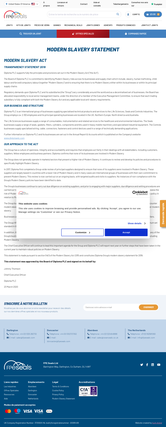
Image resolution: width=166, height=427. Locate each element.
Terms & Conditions (60, 386)
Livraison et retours (62, 4)
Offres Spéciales (11, 390)
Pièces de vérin (41, 25)
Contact (84, 4)
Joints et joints (149, 25)
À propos (46, 4)
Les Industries (10, 386)
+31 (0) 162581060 (148, 334)
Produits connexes (125, 25)
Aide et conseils (97, 4)
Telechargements (120, 4)
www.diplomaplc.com (14, 138)
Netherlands (33, 398)
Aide (6, 398)
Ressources (9, 394)
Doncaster (32, 394)
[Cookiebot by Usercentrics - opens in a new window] (135, 193)
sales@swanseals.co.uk (107, 337)
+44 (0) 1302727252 (68, 334)
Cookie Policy (58, 390)
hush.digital (157, 423)
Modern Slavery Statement (63, 398)
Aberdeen (32, 386)
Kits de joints (23, 25)
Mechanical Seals (73, 25)
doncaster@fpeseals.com (58, 341)
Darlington (32, 390)
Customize (82, 232)
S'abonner (148, 307)
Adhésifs (108, 25)
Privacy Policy (58, 394)
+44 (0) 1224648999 (108, 334)
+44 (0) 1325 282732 (28, 334)
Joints (9, 25)
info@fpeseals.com (146, 337)
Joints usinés (93, 25)
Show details (135, 223)
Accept (126, 232)
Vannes (57, 25)
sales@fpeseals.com (25, 337)
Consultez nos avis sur (146, 4)
